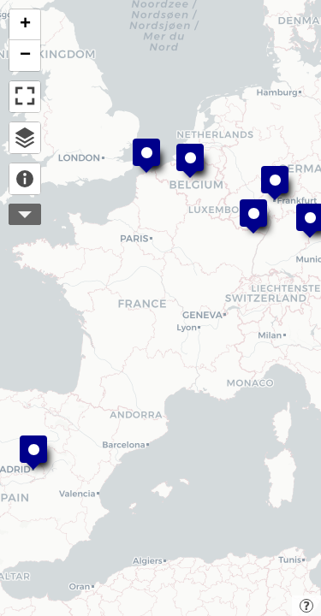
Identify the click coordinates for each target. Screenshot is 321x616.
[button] (190, 161)
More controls (24, 214)
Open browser (24, 137)
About (24, 178)
